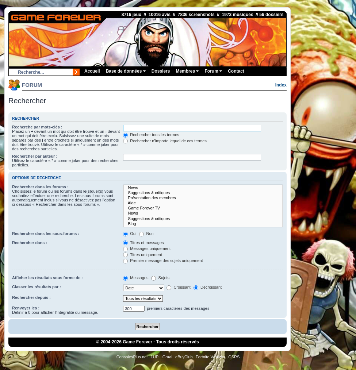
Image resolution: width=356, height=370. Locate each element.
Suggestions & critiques (203, 193)
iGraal (166, 357)
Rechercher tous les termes (151, 134)
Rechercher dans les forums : (40, 187)
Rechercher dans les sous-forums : (45, 233)
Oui (129, 233)
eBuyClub (184, 357)
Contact (236, 71)
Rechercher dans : (29, 242)
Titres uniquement (142, 255)
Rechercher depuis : (31, 297)
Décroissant (208, 287)
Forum (213, 71)
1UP (154, 357)
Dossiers (161, 71)
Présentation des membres (203, 198)
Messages (135, 277)
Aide (203, 203)
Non (146, 233)
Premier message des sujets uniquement (163, 260)
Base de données (126, 71)
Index (281, 85)
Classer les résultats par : (36, 287)
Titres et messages (143, 242)
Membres (187, 71)
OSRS (234, 357)
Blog (203, 224)
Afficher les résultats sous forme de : (47, 277)
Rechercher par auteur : (34, 156)
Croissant (178, 287)
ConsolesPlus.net (132, 357)
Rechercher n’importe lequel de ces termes (165, 141)
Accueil (92, 71)
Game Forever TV (203, 208)
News (203, 187)
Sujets (160, 277)
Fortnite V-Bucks (210, 357)
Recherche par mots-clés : (37, 127)
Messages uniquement (147, 248)
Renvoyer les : (25, 308)
